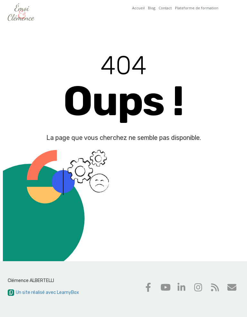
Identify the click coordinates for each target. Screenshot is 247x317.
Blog (151, 7)
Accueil (138, 7)
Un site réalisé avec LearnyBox (43, 292)
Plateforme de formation (196, 7)
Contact (165, 7)
